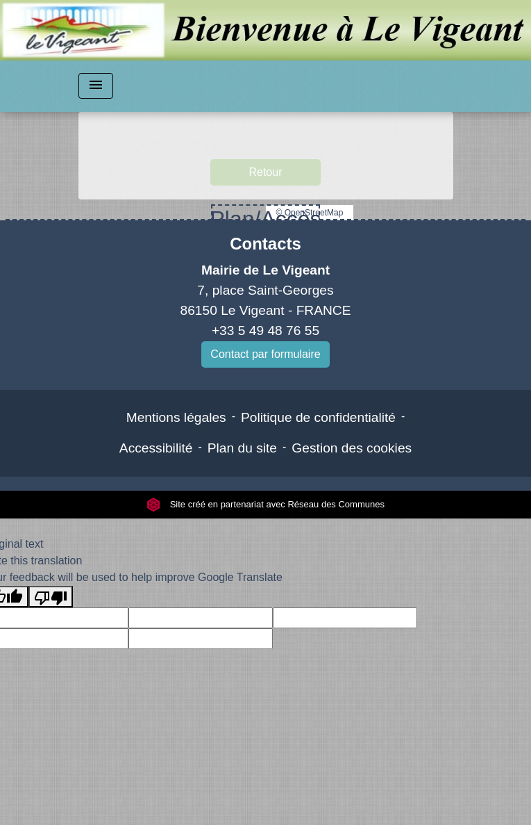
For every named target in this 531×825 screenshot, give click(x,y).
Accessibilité (156, 448)
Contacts (265, 243)
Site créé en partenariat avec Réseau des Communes (265, 504)
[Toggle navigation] (95, 86)
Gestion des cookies (352, 448)
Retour (265, 172)
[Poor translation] (50, 596)
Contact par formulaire (265, 354)
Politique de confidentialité (318, 417)
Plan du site (242, 448)
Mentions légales (176, 417)
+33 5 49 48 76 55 (265, 330)
